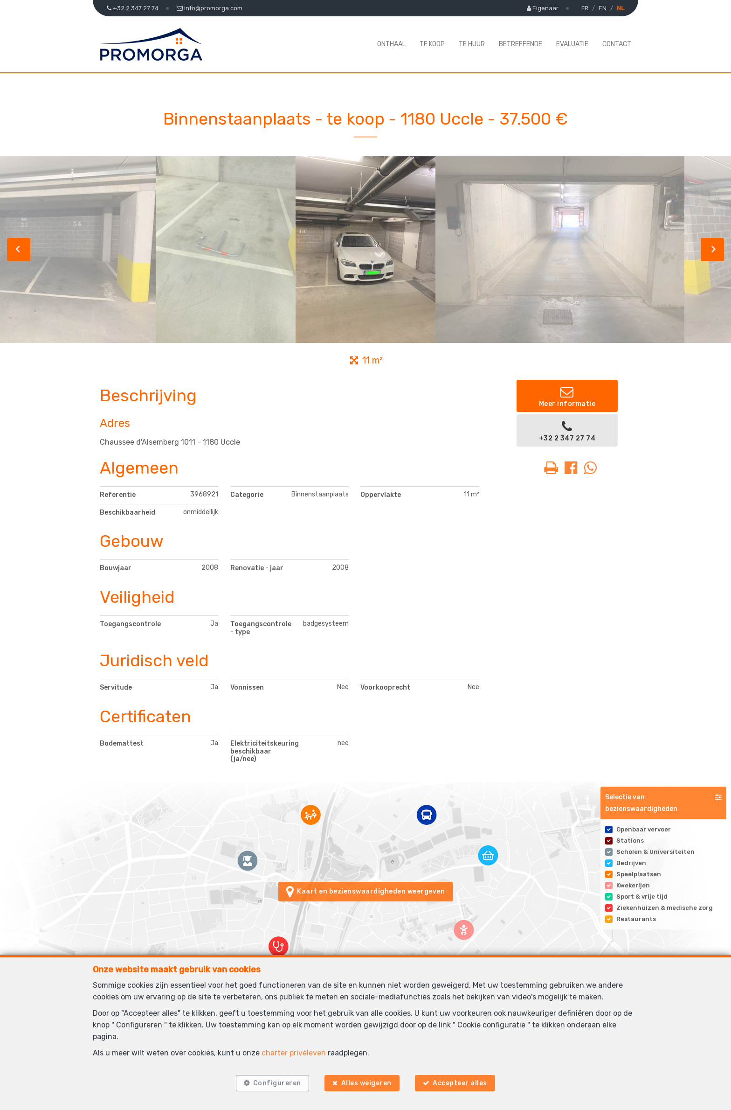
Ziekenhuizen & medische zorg (664, 907)
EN (603, 8)
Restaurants (636, 918)
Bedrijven (631, 862)
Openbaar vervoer (643, 829)
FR (584, 8)
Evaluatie (572, 44)
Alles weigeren (366, 1083)
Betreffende (520, 44)
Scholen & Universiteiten (655, 851)
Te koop (432, 44)
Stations (630, 840)
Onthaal (391, 44)
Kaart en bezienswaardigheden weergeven (365, 891)
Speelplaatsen (638, 874)
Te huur (472, 44)
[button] (663, 803)
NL (620, 8)
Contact (616, 44)
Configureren (277, 1083)
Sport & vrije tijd (642, 896)
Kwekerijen (633, 885)
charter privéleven (294, 1052)
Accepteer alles (460, 1083)
